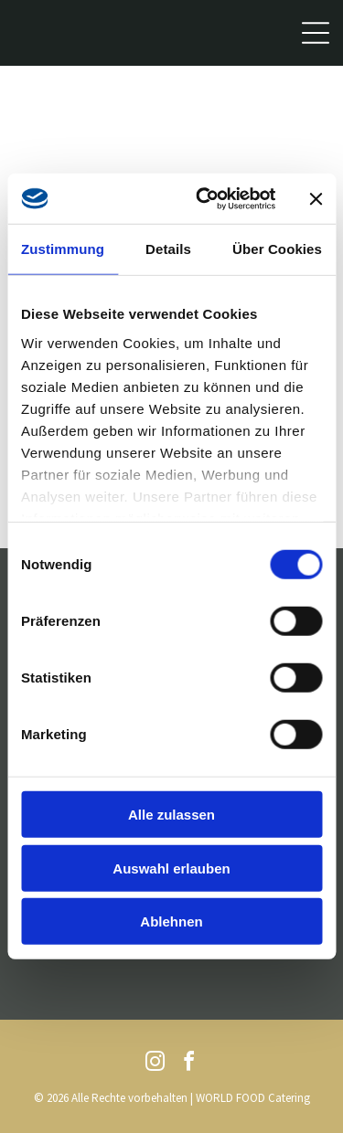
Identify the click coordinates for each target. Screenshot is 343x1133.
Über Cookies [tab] (277, 249)
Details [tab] (168, 249)
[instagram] (154, 1064)
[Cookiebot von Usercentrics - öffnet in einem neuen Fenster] (204, 199)
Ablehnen (171, 921)
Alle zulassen (171, 814)
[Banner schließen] (315, 198)
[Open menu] (315, 33)
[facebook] (188, 1064)
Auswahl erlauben (171, 868)
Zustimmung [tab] (62, 249)
